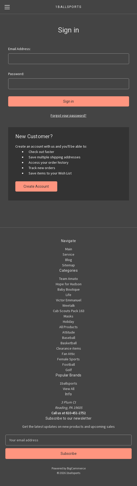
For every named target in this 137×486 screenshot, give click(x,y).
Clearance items (68, 348)
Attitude (68, 332)
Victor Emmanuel (68, 300)
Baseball (68, 337)
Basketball (69, 343)
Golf (68, 370)
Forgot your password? (68, 115)
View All (68, 388)
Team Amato (68, 278)
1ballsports (68, 383)
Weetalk (68, 305)
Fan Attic (68, 353)
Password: (16, 74)
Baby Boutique (69, 289)
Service (68, 254)
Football (68, 364)
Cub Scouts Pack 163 (68, 311)
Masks (68, 316)
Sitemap (68, 265)
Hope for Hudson (69, 284)
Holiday (68, 321)
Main (68, 249)
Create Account (36, 186)
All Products (68, 327)
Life (68, 294)
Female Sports (68, 359)
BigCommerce (76, 468)
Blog (68, 259)
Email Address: (19, 48)
